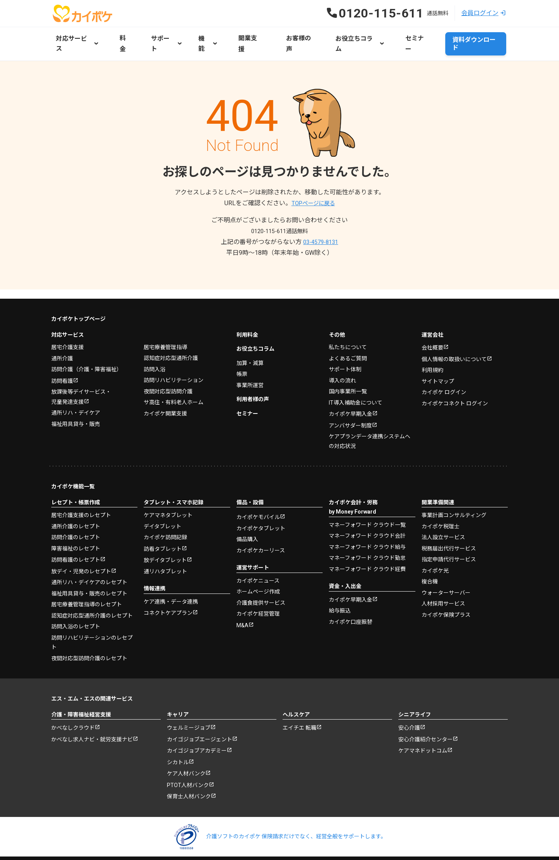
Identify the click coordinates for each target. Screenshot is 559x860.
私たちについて (348, 325)
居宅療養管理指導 (165, 324)
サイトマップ (438, 359)
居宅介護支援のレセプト (81, 493)
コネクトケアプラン (168, 592)
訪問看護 (62, 358)
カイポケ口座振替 (350, 600)
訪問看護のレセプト (75, 538)
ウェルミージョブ (188, 707)
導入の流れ (342, 358)
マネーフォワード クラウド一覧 (367, 503)
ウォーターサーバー (446, 571)
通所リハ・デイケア (75, 391)
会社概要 (432, 325)
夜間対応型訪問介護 (168, 368)
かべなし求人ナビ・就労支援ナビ (92, 719)
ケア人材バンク (186, 754)
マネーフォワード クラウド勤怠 (367, 536)
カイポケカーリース (260, 529)
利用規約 (432, 348)
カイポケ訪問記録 (165, 515)
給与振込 (340, 589)
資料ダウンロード (474, 37)
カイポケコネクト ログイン (455, 381)
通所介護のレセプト (75, 504)
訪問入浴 (154, 346)
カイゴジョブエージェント (199, 719)
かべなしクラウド (73, 707)
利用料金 (247, 312)
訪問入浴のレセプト (75, 605)
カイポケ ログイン (444, 370)
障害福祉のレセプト (75, 526)
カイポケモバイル (258, 496)
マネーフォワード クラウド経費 (367, 547)
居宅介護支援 (67, 325)
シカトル (178, 742)
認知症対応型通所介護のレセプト (92, 594)
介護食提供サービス (260, 581)
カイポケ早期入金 (350, 392)
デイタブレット (162, 504)
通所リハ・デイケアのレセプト (89, 561)
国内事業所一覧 (348, 369)
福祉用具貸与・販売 (75, 402)
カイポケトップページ (78, 296)
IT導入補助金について (355, 380)
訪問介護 (86, 347)
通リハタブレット (165, 550)
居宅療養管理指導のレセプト (86, 583)
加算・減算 (250, 340)
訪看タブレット (163, 527)
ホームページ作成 (258, 570)
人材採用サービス (443, 582)
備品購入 (247, 518)
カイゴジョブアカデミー (197, 731)
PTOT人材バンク (188, 766)
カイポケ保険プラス (446, 593)
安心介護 (409, 707)
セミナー (397, 37)
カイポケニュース (258, 559)
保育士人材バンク (189, 778)
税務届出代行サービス (449, 526)
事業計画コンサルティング (454, 493)
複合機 (430, 560)
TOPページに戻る (313, 190)
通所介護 (62, 335)
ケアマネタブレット (168, 493)
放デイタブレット (165, 539)
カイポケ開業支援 (165, 391)
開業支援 (243, 37)
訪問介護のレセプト (75, 515)
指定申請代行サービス (449, 538)
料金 (123, 37)
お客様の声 (286, 37)
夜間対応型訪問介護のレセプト (89, 637)
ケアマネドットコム (422, 731)
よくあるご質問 (348, 335)
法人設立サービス (443, 515)
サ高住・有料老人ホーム (173, 380)
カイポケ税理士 (441, 504)
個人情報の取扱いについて (454, 337)
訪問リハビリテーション (173, 358)
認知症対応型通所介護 (171, 335)
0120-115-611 (279, 217)
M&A (242, 604)
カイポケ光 (435, 548)
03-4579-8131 (320, 228)
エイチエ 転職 (299, 707)
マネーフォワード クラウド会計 (367, 514)
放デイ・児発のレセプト (81, 550)
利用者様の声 (252, 377)
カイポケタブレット (260, 507)
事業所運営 (250, 362)
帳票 (241, 351)
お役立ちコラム (255, 326)
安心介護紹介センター (425, 719)
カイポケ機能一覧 (73, 465)
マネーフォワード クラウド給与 (367, 525)
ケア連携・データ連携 (171, 580)
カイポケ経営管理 (258, 592)
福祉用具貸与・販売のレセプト (89, 572)
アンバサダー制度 (350, 403)
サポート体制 (345, 347)
